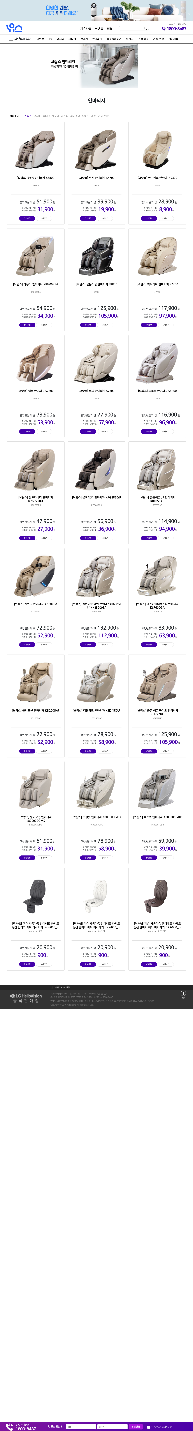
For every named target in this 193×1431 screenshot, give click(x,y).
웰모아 (55, 116)
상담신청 (27, 218)
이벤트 (99, 28)
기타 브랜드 (104, 116)
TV (50, 39)
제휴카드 (85, 28)
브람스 (28, 116)
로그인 (172, 24)
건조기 (84, 39)
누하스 (85, 116)
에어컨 (40, 39)
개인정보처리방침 (62, 988)
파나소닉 (75, 116)
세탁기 (72, 39)
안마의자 (97, 39)
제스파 (64, 116)
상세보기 (44, 218)
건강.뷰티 (143, 39)
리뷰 (109, 28)
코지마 (37, 116)
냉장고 (60, 39)
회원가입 (182, 24)
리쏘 (93, 116)
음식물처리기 (114, 39)
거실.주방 (158, 39)
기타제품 (173, 39)
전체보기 (14, 116)
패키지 (129, 39)
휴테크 (46, 116)
